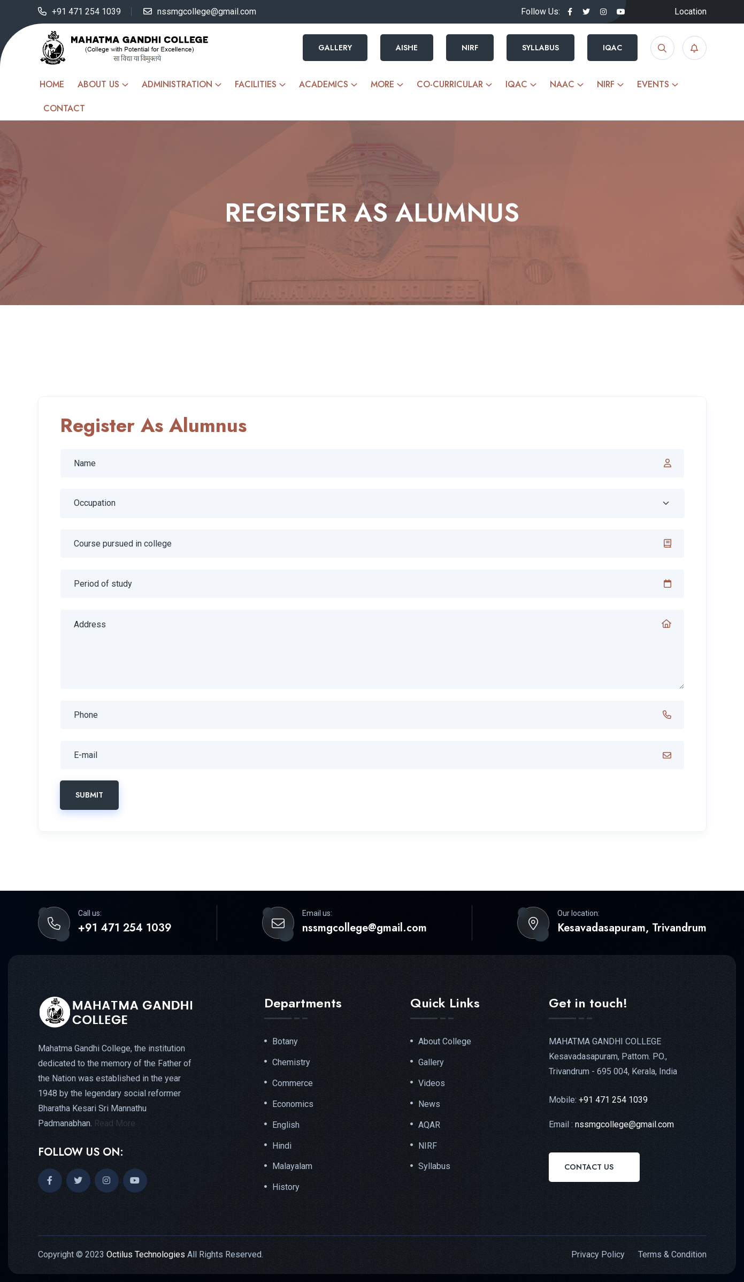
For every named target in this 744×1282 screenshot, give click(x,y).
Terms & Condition (672, 1254)
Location (690, 11)
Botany (285, 1041)
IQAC (612, 47)
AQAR (429, 1125)
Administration (177, 84)
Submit (89, 795)
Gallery (335, 47)
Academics (323, 84)
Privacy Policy (598, 1254)
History (286, 1187)
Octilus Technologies (145, 1254)
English (286, 1125)
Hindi (282, 1146)
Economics (292, 1104)
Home (52, 84)
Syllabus (540, 47)
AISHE (407, 47)
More (382, 84)
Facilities (256, 84)
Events (653, 84)
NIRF (470, 47)
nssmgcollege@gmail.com (206, 11)
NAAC (562, 84)
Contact (64, 108)
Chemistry (291, 1062)
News (429, 1104)
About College (444, 1041)
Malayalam (292, 1166)
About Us (98, 84)
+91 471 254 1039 (86, 11)
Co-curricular (450, 84)
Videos (431, 1083)
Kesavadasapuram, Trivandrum (632, 928)
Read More (114, 1123)
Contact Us (588, 1167)
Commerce (292, 1083)
